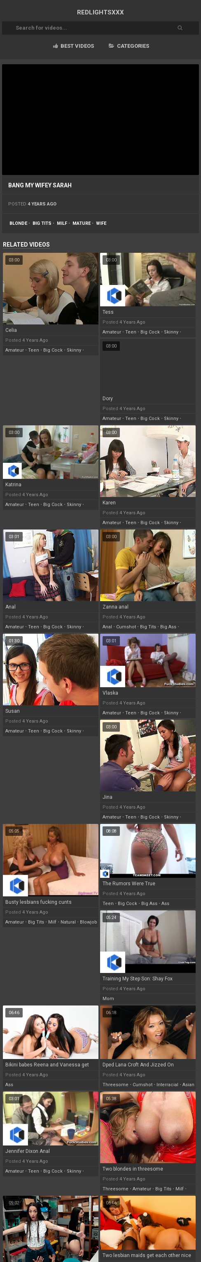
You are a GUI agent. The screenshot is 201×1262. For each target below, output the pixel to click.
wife (101, 223)
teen (33, 350)
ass (165, 903)
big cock (53, 350)
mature (81, 223)
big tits (42, 223)
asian (188, 1084)
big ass (168, 627)
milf (62, 223)
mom (108, 998)
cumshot (126, 627)
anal (107, 627)
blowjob (88, 922)
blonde (18, 223)
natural (68, 922)
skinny (74, 350)
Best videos (73, 46)
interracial (167, 1084)
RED (100, 12)
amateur (14, 350)
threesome (116, 1084)
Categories (129, 46)
